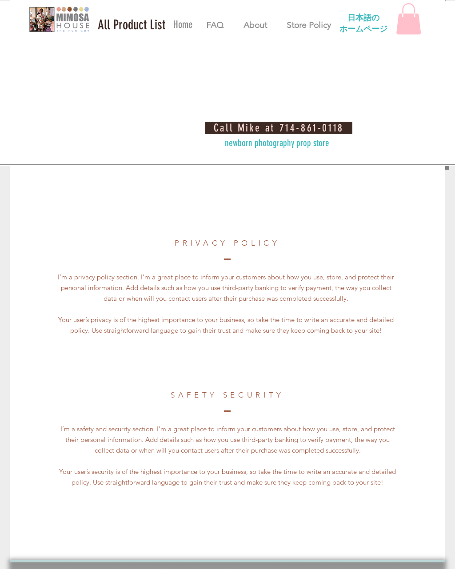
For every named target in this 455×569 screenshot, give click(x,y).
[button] (131, 25)
